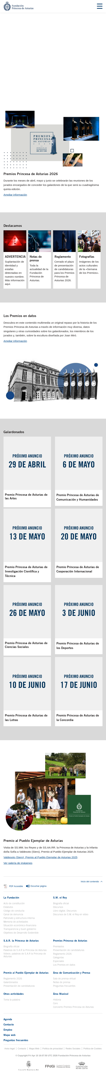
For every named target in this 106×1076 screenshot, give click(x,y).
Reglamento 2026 (62, 953)
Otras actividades (14, 993)
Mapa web (9, 1034)
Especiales (58, 961)
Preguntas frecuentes (64, 985)
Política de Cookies (92, 1048)
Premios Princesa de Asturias (70, 940)
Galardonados (14, 432)
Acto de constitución (14, 903)
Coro (55, 1003)
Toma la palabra (12, 999)
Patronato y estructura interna (19, 918)
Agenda (8, 1019)
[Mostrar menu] (99, 6)
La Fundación (11, 897)
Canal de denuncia (13, 914)
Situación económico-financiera (20, 925)
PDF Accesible (16, 886)
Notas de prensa (61, 982)
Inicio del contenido (91, 881)
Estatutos (8, 907)
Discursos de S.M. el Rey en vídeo (70, 914)
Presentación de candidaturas (68, 950)
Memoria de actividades (16, 921)
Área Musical (60, 993)
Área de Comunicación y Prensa (71, 972)
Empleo (8, 1029)
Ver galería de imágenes (18, 863)
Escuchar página (36, 886)
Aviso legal (9, 1048)
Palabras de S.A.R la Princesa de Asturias (25, 950)
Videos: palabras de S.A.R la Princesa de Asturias (25, 955)
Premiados (58, 946)
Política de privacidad (52, 1048)
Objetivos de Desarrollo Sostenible (21, 932)
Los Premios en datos (20, 316)
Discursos (58, 907)
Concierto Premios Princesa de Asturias (73, 1007)
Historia (57, 999)
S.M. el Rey (60, 897)
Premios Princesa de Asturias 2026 (31, 174)
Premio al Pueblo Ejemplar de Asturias (33, 841)
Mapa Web (34, 1048)
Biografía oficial (61, 903)
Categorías (58, 957)
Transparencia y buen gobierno (20, 929)
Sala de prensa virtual (64, 978)
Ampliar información (15, 194)
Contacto (9, 1024)
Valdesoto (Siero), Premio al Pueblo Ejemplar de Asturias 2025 (40, 857)
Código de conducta (14, 910)
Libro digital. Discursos (65, 910)
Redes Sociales (73, 1048)
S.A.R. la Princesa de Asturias (21, 940)
